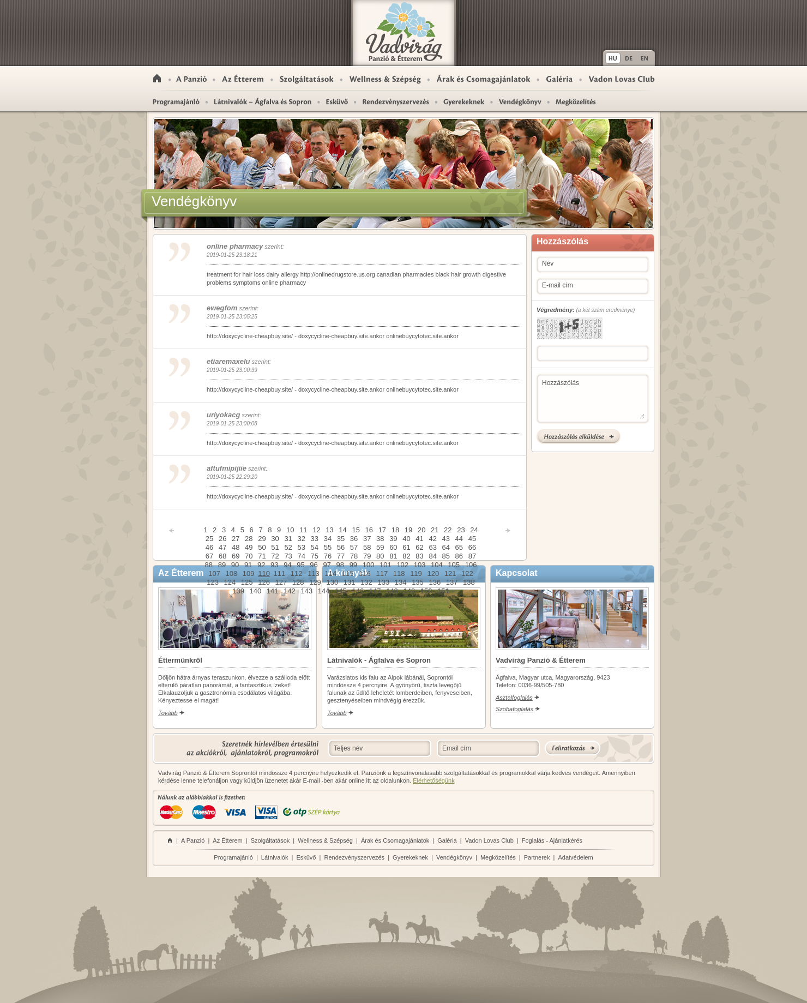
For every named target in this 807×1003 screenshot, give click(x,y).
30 (275, 538)
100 (369, 565)
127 (281, 582)
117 (382, 573)
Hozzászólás (593, 399)
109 (249, 573)
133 (383, 582)
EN (645, 58)
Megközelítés (572, 101)
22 (447, 530)
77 (341, 556)
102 (402, 565)
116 (365, 573)
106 (471, 565)
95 (300, 565)
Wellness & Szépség (385, 78)
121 (450, 573)
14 (342, 530)
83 (419, 556)
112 (297, 573)
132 (366, 582)
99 (353, 565)
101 (386, 565)
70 (248, 556)
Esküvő (337, 101)
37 (367, 538)
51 (275, 547)
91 (248, 565)
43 (446, 538)
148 (392, 591)
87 (472, 556)
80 (380, 556)
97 (326, 565)
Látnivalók (274, 857)
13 (329, 530)
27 (235, 538)
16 (369, 530)
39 (393, 538)
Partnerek (537, 857)
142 (290, 591)
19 (408, 530)
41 (419, 538)
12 (316, 530)
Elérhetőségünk (433, 780)
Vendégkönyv (454, 857)
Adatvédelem (575, 857)
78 (354, 556)
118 (399, 573)
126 (264, 582)
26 (222, 538)
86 (459, 556)
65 (459, 547)
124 (230, 582)
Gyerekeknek (463, 101)
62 (419, 547)
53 (301, 547)
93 (274, 565)
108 (232, 573)
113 (314, 573)
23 (461, 530)
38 (380, 538)
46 (209, 547)
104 (437, 565)
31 (288, 538)
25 (209, 538)
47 (222, 547)
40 (406, 538)
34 (328, 538)
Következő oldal (507, 530)
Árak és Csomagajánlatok (483, 78)
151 (443, 591)
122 (467, 573)
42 (432, 538)
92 (261, 565)
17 (382, 530)
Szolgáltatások (307, 78)
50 (262, 547)
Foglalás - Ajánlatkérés (552, 840)
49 (248, 547)
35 (341, 538)
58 (367, 547)
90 (235, 565)
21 (434, 530)
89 (222, 565)
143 (306, 591)
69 (235, 556)
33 (314, 538)
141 (273, 591)
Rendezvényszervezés (396, 101)
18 (395, 530)
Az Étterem (242, 78)
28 (248, 538)
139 (238, 591)
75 (314, 556)
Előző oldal (171, 530)
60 (393, 547)
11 (303, 530)
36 (354, 538)
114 (330, 573)
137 (452, 582)
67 (209, 556)
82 (406, 556)
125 (247, 582)
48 (235, 547)
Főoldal (157, 78)
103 (420, 565)
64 (446, 547)
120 (433, 573)
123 (213, 582)
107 (214, 573)
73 (288, 556)
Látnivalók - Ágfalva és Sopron (262, 101)
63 (432, 547)
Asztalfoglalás (514, 697)
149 (409, 591)
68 (222, 556)
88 (209, 565)
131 (350, 582)
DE (629, 58)
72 (275, 556)
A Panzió (192, 78)
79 (367, 556)
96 (313, 565)
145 (341, 591)
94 (287, 565)
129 (315, 582)
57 (354, 547)
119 (416, 573)
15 (355, 530)
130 (332, 582)
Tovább (168, 713)
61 (406, 547)
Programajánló (175, 101)
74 (301, 556)
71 (262, 556)
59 (380, 547)
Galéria (559, 78)
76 (328, 556)
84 (432, 556)
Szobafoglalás (514, 709)
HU (612, 58)
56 (341, 547)
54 (314, 547)
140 (256, 591)
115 (348, 573)
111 (280, 573)
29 (262, 538)
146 (358, 591)
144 (324, 591)
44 (459, 538)
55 (328, 547)
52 (288, 547)
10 (290, 530)
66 (472, 547)
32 (301, 538)
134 (401, 582)
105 (454, 565)
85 (446, 556)
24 (474, 530)
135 (418, 582)
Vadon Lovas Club (621, 78)
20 (421, 530)
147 (375, 591)
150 (426, 591)
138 (469, 582)
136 (435, 582)
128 (298, 582)
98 (340, 565)
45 (472, 538)
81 (393, 556)
